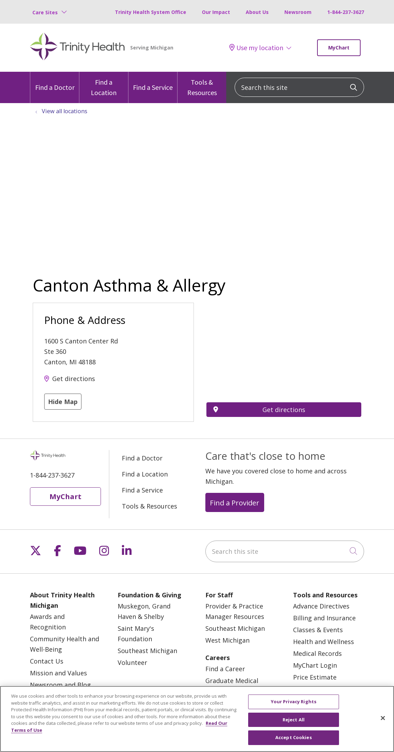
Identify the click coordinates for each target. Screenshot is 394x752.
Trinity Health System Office (150, 12)
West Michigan (227, 640)
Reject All (294, 719)
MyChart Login (315, 665)
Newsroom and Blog (60, 685)
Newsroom (298, 12)
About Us (257, 12)
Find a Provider (234, 502)
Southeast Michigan (147, 650)
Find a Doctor (54, 82)
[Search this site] (299, 87)
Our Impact (216, 12)
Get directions (73, 378)
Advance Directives (321, 606)
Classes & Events (318, 630)
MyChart (338, 47)
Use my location (256, 47)
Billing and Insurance (324, 618)
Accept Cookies (293, 737)
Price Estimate (315, 677)
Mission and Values (58, 673)
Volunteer (132, 662)
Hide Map (63, 401)
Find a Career (225, 669)
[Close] (383, 718)
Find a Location (103, 84)
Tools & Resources (202, 84)
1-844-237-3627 (345, 12)
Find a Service (152, 82)
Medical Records (317, 653)
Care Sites (45, 12)
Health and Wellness (323, 641)
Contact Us (46, 661)
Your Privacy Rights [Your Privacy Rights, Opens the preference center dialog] (293, 701)
